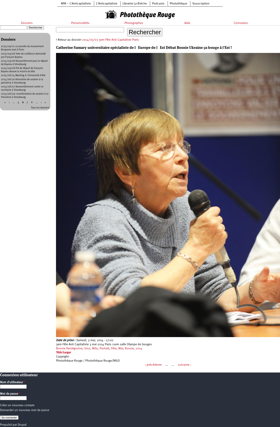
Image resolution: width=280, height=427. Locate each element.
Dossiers (27, 23)
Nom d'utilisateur (12, 382)
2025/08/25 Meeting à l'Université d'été (23, 75)
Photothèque (178, 3)
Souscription (200, 3)
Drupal (22, 424)
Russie (129, 348)
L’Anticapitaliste (106, 3)
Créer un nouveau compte (17, 405)
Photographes (133, 23)
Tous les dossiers (40, 107)
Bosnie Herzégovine (69, 348)
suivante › (184, 364)
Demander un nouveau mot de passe (24, 410)
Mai (120, 348)
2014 (139, 348)
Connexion (241, 23)
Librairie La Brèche (134, 3)
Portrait (104, 348)
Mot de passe (10, 393)
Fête (113, 348)
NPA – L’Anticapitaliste (76, 3)
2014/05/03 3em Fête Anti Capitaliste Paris (110, 39)
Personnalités (80, 23)
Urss (87, 348)
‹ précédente (153, 364)
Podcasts (158, 3)
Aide (187, 23)
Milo (95, 348)
